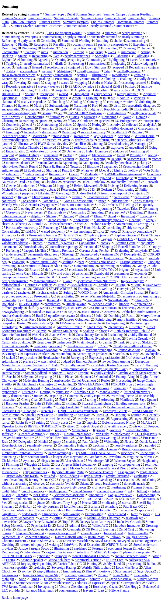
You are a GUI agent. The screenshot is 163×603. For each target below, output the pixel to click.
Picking (23, 44)
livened (37, 67)
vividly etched (103, 373)
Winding (84, 40)
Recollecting (120, 75)
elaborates (37, 151)
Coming (141, 117)
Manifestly (127, 399)
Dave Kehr (153, 285)
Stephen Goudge (102, 304)
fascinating (115, 334)
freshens (112, 205)
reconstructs (129, 296)
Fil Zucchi (9, 376)
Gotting (45, 392)
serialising (121, 388)
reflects (47, 285)
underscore (64, 342)
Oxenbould (101, 273)
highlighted (9, 491)
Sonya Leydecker (120, 495)
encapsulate (122, 90)
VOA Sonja (151, 170)
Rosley (105, 380)
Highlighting (116, 59)
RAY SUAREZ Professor (84, 113)
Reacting (61, 197)
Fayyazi (106, 239)
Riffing (142, 491)
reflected (132, 124)
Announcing (49, 124)
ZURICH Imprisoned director (130, 277)
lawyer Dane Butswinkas (40, 521)
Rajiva (22, 197)
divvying (146, 216)
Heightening (149, 460)
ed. (81, 235)
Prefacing (12, 250)
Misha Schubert (59, 560)
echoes (67, 124)
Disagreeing (126, 472)
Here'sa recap (11, 373)
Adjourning (104, 208)
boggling (63, 185)
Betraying (77, 357)
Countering (13, 124)
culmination (72, 258)
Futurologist (124, 178)
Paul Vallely (90, 441)
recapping (47, 94)
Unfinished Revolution (54, 438)
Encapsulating (15, 151)
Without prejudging (99, 350)
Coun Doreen (72, 350)
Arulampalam (58, 491)
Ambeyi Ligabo (62, 373)
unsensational (126, 480)
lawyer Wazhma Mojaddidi (98, 296)
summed (111, 33)
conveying (124, 288)
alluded (84, 216)
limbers (124, 304)
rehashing (111, 506)
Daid (21, 182)
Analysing (49, 48)
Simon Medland (36, 373)
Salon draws (32, 552)
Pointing (152, 365)
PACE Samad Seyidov (53, 143)
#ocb (80, 224)
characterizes (90, 533)
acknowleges (134, 518)
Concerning (110, 117)
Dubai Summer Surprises (84, 14)
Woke (127, 117)
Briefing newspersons (136, 449)
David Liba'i (103, 541)
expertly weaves (88, 71)
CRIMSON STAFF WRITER (52, 288)
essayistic (141, 250)
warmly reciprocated (91, 418)
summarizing (136, 40)
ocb (60, 113)
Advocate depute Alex (46, 529)
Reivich (103, 575)
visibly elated (112, 563)
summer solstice (77, 26)
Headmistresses (97, 197)
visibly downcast (121, 128)
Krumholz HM (84, 392)
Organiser (105, 342)
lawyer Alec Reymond (68, 457)
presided (61, 430)
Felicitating (53, 403)
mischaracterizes (47, 292)
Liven (65, 147)
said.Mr (30, 231)
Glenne (11, 185)
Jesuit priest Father (80, 346)
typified (105, 178)
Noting (96, 124)
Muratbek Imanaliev (127, 525)
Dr (94, 189)
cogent (138, 418)
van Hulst (102, 434)
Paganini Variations (59, 552)
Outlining (102, 40)
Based (112, 216)
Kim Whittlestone (98, 571)
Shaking (147, 342)
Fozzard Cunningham (96, 403)
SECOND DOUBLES (17, 556)
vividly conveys (33, 491)
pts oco (138, 426)
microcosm (81, 136)
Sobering (145, 101)
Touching (58, 101)
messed (51, 140)
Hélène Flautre (119, 590)
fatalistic (99, 128)
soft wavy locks (68, 338)
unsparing (55, 396)
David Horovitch (100, 510)
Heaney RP (145, 239)
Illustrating (99, 75)
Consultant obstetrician (17, 510)
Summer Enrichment (49, 26)
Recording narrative (19, 86)
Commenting (11, 52)
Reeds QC (102, 415)
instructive (74, 518)
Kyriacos (99, 430)
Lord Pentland (73, 506)
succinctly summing (79, 575)
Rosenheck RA (12, 445)
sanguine (132, 457)
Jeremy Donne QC (41, 480)
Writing (78, 109)
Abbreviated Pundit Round (20, 166)
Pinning (92, 563)
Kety (138, 365)
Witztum (46, 185)
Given (66, 140)
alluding (109, 79)
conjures (154, 67)
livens (112, 52)
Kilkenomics (73, 300)
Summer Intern (124, 26)
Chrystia (80, 480)
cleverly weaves (49, 86)
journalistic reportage (63, 246)
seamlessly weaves (40, 445)
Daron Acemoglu (59, 453)
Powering (20, 82)
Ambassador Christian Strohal (123, 292)
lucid (62, 128)
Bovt (21, 269)
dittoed (26, 342)
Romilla (37, 224)
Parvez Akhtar (75, 579)
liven (56, 56)
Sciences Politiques (128, 140)
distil (38, 140)
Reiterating (56, 174)
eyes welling (107, 438)
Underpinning (115, 323)
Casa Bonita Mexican (102, 308)
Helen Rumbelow (93, 182)
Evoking (68, 155)
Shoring (51, 170)
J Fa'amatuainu (70, 323)
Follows (115, 537)
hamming (12, 132)
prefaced (102, 354)
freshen (77, 197)
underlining (148, 480)
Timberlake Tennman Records (22, 453)
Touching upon (45, 487)
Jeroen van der (143, 369)
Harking (120, 415)
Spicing (21, 67)
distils (59, 63)
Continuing (150, 208)
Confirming (137, 151)
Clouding (51, 182)
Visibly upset (59, 422)
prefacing (40, 567)
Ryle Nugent (92, 476)
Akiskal (150, 350)
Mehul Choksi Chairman (103, 518)
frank (121, 342)
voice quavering (129, 464)
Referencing (69, 189)
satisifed (49, 476)
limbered (88, 121)
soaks (42, 510)
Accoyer (109, 312)
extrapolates (10, 159)
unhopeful (96, 495)
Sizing (22, 56)
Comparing (78, 212)
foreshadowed (113, 533)
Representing (119, 418)
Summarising (11, 37)
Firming (24, 487)
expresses (30, 354)
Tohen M (55, 151)
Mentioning (71, 227)
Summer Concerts (66, 18)
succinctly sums (82, 44)
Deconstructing (58, 220)
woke (145, 308)
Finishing (12, 464)
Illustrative (114, 124)
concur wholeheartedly (56, 418)
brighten (124, 269)
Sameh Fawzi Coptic (39, 415)
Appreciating (143, 304)
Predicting (92, 258)
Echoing (7, 44)
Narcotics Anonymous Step (41, 575)
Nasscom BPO (137, 159)
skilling (71, 403)
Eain (38, 403)
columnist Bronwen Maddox (38, 350)
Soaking (88, 331)
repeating (45, 376)
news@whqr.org (13, 312)
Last (101, 590)
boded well (29, 514)
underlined (136, 147)
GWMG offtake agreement (123, 174)
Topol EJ (68, 521)
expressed (98, 583)
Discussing (29, 48)
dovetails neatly (134, 483)
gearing (143, 224)
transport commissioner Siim (81, 205)
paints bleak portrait (62, 533)
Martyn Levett (150, 315)
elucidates (76, 269)
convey (105, 243)
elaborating (25, 59)
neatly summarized (37, 63)
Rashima (8, 350)
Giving (141, 266)
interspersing (35, 174)
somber (27, 571)
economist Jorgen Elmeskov (127, 548)
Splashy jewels (99, 235)
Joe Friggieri (57, 239)
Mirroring (90, 117)
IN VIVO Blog (29, 304)
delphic (36, 216)
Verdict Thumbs (28, 147)
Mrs (132, 499)
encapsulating (11, 109)
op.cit (55, 319)
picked (50, 109)
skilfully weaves (39, 308)
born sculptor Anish (34, 457)
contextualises (116, 113)
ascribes (115, 430)
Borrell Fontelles (129, 246)
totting (57, 518)
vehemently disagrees (42, 254)
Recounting (40, 56)
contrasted (9, 201)
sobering (21, 224)
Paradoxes (96, 457)
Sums (83, 155)
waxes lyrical (47, 361)
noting (152, 155)
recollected (21, 338)
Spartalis (119, 354)
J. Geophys (153, 246)
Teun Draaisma (54, 449)
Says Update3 (69, 476)
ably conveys (136, 227)
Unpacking (30, 159)
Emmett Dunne (86, 361)
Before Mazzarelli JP (88, 185)
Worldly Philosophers (96, 567)
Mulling (67, 262)
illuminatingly (11, 300)
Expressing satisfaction (105, 357)
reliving (149, 457)
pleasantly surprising (137, 552)
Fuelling (128, 205)
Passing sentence (131, 262)
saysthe (47, 407)
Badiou (151, 563)
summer (33, 14)
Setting (145, 52)
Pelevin (41, 331)
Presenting (62, 79)
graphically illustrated (125, 182)
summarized (97, 63)
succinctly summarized (56, 75)
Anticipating (91, 163)
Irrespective (125, 510)
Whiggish (30, 464)
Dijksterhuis (52, 579)
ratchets (7, 147)
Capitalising (87, 243)
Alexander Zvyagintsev (41, 205)
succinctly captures (110, 491)
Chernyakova (41, 197)
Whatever (87, 170)
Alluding (76, 101)
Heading (135, 220)
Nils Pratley (119, 201)
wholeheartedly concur (58, 159)
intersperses (116, 327)
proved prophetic (17, 296)
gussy (57, 441)
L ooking (24, 208)
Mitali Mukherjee (106, 552)
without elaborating (15, 483)
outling (34, 182)
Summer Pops (54, 14)
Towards (76, 166)
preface (28, 361)
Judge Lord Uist (68, 407)
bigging (42, 98)
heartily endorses (126, 445)
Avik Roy (25, 506)
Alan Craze (61, 266)
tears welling (103, 288)
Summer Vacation (14, 18)
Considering (29, 201)
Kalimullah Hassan (104, 449)
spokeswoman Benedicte (18, 75)
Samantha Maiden (43, 369)
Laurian (136, 415)
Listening (28, 392)
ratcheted (24, 292)
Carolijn (64, 277)
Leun (156, 250)
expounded (32, 109)
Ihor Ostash (40, 495)
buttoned (35, 312)
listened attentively (137, 392)
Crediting (8, 544)
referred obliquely (32, 544)
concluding (114, 227)
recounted (90, 246)
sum (105, 105)
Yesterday (98, 147)
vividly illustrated (140, 334)
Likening (44, 193)
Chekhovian (10, 460)
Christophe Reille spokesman (133, 346)
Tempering (129, 308)
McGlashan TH (81, 285)
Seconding (102, 56)
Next (134, 514)
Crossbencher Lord (136, 166)
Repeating (128, 216)
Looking (44, 90)
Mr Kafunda (28, 178)
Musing (39, 105)
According (83, 354)
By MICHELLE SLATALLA (95, 453)
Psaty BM (69, 170)
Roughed (8, 304)
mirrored (50, 147)
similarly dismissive (68, 308)
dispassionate (50, 460)
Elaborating (122, 56)
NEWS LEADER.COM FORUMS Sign (105, 384)
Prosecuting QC (45, 296)
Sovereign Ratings (63, 567)
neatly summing (133, 37)
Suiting (68, 292)
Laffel (46, 464)
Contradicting (11, 231)
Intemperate (10, 472)
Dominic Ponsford (14, 334)
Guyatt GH (9, 514)
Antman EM (110, 254)
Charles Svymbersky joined (102, 338)
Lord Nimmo (11, 415)
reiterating (58, 468)
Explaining (140, 44)
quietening (9, 457)
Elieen (98, 216)
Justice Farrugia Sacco (33, 548)
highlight (8, 579)
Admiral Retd (78, 525)
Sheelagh (68, 254)
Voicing (30, 94)
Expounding (109, 48)
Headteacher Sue (54, 357)
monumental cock (18, 163)
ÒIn (155, 224)
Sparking (97, 212)
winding (97, 143)
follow (71, 121)
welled (63, 94)
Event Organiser (146, 541)
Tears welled (79, 128)
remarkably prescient (48, 346)
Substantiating (59, 105)
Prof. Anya (98, 487)
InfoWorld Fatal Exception (82, 544)
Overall (74, 174)
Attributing (65, 415)
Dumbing (114, 315)
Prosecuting (123, 380)
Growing (59, 178)
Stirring (27, 79)
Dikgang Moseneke (118, 579)
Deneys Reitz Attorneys (96, 521)
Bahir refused (75, 510)
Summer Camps (114, 14)
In (104, 98)
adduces (118, 151)
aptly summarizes (35, 472)
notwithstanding (13, 480)
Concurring (68, 48)
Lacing (10, 560)
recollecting (55, 67)
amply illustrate (47, 571)
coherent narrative (37, 537)
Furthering (118, 487)
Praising (113, 185)
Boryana (94, 506)
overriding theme (122, 396)
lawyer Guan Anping (116, 361)
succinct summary (93, 132)
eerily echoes (103, 94)
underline (37, 239)
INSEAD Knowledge (79, 86)
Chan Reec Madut (33, 319)
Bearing (49, 399)
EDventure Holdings (35, 266)
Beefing (108, 529)
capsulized (142, 197)
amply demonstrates (15, 396)
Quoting (60, 59)
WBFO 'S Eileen (116, 544)
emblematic (122, 434)
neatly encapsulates (34, 101)
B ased (67, 281)
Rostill (130, 315)
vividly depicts (147, 79)
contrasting (107, 266)
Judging (93, 109)
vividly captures (94, 396)
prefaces (76, 239)
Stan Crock (95, 327)
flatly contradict (28, 449)
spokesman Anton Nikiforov (96, 281)
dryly (133, 342)
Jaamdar (21, 495)
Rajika (50, 312)
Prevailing (115, 457)
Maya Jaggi (63, 193)
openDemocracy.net (61, 315)
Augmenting (124, 224)
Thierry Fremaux (62, 250)
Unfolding (35, 220)
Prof (95, 105)
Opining (68, 216)
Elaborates (147, 499)
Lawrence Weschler (76, 541)
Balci (55, 365)
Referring (129, 48)
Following (142, 56)
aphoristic (43, 556)
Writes (43, 518)
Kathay (22, 529)
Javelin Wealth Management (137, 373)
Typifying (12, 63)
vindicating (109, 502)
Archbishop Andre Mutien (138, 312)
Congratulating (84, 266)
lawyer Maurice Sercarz (18, 438)
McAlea (146, 422)
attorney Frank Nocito (17, 499)
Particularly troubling (37, 327)
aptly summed (76, 37)
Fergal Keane (149, 472)
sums (44, 52)
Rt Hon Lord (115, 560)
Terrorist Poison (12, 220)
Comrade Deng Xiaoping (19, 411)
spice (100, 231)
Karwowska (10, 575)
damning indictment (36, 430)
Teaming (84, 288)
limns (35, 579)
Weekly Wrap (11, 205)
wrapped (124, 136)
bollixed (130, 86)
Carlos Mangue (143, 201)
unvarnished (10, 521)
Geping (64, 480)
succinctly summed (104, 37)
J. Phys (134, 354)
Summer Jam (137, 18)
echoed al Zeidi (109, 86)
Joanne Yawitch (60, 334)
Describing (9, 48)
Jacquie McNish (35, 250)
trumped (61, 556)
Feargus (97, 548)
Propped (153, 426)
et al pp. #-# (117, 212)
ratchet (156, 159)
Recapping (41, 44)
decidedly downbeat (118, 163)
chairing (71, 441)
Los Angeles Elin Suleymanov (76, 464)
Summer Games (92, 18)
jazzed (102, 201)
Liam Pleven (65, 376)
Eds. (122, 499)
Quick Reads (148, 441)
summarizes (151, 59)
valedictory (13, 174)
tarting (91, 399)
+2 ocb (102, 346)
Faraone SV (50, 201)
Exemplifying (125, 376)
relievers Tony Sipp (64, 502)
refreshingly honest (27, 388)
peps (44, 178)
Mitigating (64, 71)
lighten (37, 243)
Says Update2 (146, 571)
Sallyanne (27, 376)
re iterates (140, 388)
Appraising (70, 163)
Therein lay (46, 128)
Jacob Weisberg (101, 480)
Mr (113, 98)
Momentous (80, 430)
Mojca (72, 312)
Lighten (7, 59)
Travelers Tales (127, 208)
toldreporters (93, 407)
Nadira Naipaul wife (69, 537)
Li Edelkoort (32, 170)
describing (102, 90)
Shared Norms (82, 491)
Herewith (151, 182)
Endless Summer (102, 22)
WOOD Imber (88, 292)
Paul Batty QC (133, 506)
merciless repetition (15, 567)
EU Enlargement (126, 121)
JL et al (130, 441)
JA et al (104, 170)
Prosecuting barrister (43, 235)
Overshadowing (118, 143)
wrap (5, 82)
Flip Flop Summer (23, 22)
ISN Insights (10, 354)
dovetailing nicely (116, 426)
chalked (146, 48)
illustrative (25, 143)
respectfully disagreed (141, 105)
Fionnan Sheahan (142, 487)
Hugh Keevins (114, 258)
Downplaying (133, 254)
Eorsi (60, 525)
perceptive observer (15, 277)
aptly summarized (86, 79)
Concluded (103, 376)
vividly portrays (48, 506)
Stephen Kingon (125, 235)
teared (65, 82)
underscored (14, 254)
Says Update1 (148, 399)
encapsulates (28, 71)
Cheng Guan (29, 399)
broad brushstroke (106, 483)
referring (104, 140)
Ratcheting (50, 227)
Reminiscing (138, 323)
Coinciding (147, 453)
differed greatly (12, 308)
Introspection (151, 121)
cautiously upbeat (44, 189)
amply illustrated (117, 476)
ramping (107, 464)
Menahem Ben (102, 155)
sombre (95, 579)
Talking (120, 285)
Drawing (92, 98)
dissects (85, 315)
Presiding (103, 285)
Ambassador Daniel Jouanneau (75, 380)
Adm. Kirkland (16, 369)
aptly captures (103, 136)
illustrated (135, 327)
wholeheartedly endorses (70, 583)
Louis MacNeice (127, 567)
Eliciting (12, 430)
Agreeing (44, 59)
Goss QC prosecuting (78, 201)
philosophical (11, 285)
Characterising (148, 128)
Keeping (99, 159)
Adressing (108, 399)
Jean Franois (129, 438)
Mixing (136, 285)
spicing (76, 59)
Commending (146, 495)
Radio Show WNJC (44, 541)
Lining (118, 170)
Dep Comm (34, 300)
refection (83, 552)
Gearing (47, 113)
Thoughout (38, 468)
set (130, 491)
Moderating (92, 174)
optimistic (62, 392)
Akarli (46, 354)
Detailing (136, 212)
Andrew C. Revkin (69, 327)
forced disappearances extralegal (69, 208)
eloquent (85, 376)
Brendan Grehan (46, 163)
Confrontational (16, 288)
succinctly (128, 453)
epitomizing (10, 361)
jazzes (134, 59)
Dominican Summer (130, 22)
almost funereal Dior (112, 468)
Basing (21, 323)
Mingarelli (26, 128)
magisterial (20, 502)
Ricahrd (35, 269)
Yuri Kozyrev (11, 117)
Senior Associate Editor (32, 583)
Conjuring (96, 52)
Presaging (136, 155)
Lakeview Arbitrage (50, 499)
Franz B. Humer (54, 166)
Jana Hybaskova (98, 388)
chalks (118, 40)
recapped (118, 67)
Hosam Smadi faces (77, 434)
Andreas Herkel (103, 82)
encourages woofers (120, 101)
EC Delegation (23, 441)
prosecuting (134, 563)
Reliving (137, 132)
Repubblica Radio (116, 109)
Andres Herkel (86, 193)
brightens (39, 502)
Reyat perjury (43, 338)
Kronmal (53, 300)
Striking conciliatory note (19, 113)
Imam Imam (96, 537)
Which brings (84, 438)
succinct (7, 197)
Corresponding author (90, 277)
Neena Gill (89, 502)
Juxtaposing (46, 586)
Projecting (62, 90)
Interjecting (118, 63)
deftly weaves (54, 269)
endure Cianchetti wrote (131, 556)
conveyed (123, 541)
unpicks (92, 422)
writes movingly (81, 231)
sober (146, 514)
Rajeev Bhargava (132, 281)
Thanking (18, 262)
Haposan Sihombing (30, 533)
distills (10, 71)
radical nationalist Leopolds (91, 556)
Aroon (76, 98)
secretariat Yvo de (62, 483)
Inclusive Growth (129, 521)
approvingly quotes (73, 487)
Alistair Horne (145, 136)
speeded (104, 121)
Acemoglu (73, 529)
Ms (85, 189)
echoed (6, 67)
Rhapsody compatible (137, 231)
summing (93, 33)
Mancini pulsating (46, 281)
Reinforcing (103, 319)
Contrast (73, 396)
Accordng (30, 132)
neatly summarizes (77, 56)
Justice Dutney (29, 155)
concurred (51, 155)
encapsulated (117, 514)
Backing (7, 56)
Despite (83, 373)
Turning (78, 52)
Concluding (49, 40)
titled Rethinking (25, 258)
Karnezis (8, 487)
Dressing (152, 525)
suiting (40, 422)
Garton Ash (136, 258)
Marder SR (39, 136)
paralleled (149, 445)
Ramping (8, 128)
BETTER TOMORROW (45, 426)
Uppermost (9, 98)
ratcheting (67, 296)
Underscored (88, 254)
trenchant (82, 273)
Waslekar (38, 334)
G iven (73, 499)
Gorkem (106, 189)
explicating (141, 476)
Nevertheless (34, 212)
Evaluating (122, 250)
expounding (64, 354)
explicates (117, 147)
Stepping (8, 155)
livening (30, 52)
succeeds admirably (31, 434)
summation (60, 52)
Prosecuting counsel (132, 82)
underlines (28, 185)
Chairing (8, 121)
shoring (104, 331)
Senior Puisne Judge (43, 262)
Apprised (149, 94)
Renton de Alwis (129, 350)
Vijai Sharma (28, 407)
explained (80, 548)
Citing (108, 71)
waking (54, 544)
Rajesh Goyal (89, 426)
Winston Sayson (125, 460)
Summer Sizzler (22, 26)
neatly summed (100, 26)
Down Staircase (96, 67)
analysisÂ (150, 124)
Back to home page (15, 597)
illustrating (61, 548)
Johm (99, 315)
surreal (127, 502)
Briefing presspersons (131, 403)
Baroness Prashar (18, 403)
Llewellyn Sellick (115, 411)
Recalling (59, 44)
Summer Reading (140, 14)
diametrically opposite (109, 220)
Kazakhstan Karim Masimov (109, 365)
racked (10, 357)
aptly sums (28, 40)
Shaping (107, 246)
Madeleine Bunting (36, 380)
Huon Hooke (92, 227)
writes (77, 422)
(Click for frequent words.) (64, 33)
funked (38, 396)
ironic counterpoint (114, 193)
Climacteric (50, 514)
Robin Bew (23, 422)
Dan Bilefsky (57, 212)
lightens (23, 105)
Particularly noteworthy (22, 227)
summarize (128, 52)
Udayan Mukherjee (65, 331)
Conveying (94, 101)
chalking (126, 79)
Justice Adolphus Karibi (22, 476)
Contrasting (94, 59)
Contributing (125, 189)
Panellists (79, 143)
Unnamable (93, 323)
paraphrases (52, 304)
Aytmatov (29, 460)
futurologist (10, 327)
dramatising (95, 300)
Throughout (81, 94)
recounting (60, 98)
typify (64, 109)
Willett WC (100, 525)
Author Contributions (16, 315)
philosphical (60, 136)
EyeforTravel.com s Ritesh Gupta (129, 407)
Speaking (43, 79)
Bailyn (91, 239)
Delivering (73, 151)
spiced (43, 121)
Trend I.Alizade (142, 411)
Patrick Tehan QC (70, 563)
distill (117, 105)
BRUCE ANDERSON (98, 499)
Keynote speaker (31, 560)
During (155, 82)
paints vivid (121, 197)
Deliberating (10, 552)
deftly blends (84, 140)
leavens (88, 590)
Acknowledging (142, 63)
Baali (39, 315)
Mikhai (43, 441)
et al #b (56, 510)
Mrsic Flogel (85, 342)
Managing (141, 143)
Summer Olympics (76, 22)
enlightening (10, 170)
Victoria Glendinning (73, 586)
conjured (74, 67)
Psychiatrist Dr (41, 525)
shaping (50, 82)
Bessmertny (78, 449)
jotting (156, 556)
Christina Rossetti (14, 541)
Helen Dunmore (97, 151)
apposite (144, 510)
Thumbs (7, 105)
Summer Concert (40, 18)
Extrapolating (94, 514)
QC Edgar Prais (146, 434)
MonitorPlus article (88, 560)
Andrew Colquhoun (76, 319)
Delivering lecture (136, 185)
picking (142, 163)
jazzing (57, 121)
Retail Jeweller (138, 533)
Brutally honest (74, 365)
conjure (27, 98)
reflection (80, 147)
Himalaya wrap (76, 304)
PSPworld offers (60, 273)
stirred (71, 426)
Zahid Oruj (126, 529)
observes (39, 483)
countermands (68, 590)
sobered (7, 449)
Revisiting (69, 132)
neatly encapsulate (143, 113)
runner (54, 434)
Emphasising (72, 571)
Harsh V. (68, 235)
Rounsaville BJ (44, 277)
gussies (74, 117)
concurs (139, 98)
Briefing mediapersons (68, 495)
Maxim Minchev (81, 468)
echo (39, 208)
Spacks (82, 124)
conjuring (138, 193)
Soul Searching (55, 388)
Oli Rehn (92, 529)
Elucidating (141, 109)
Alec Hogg (130, 586)
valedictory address (15, 243)
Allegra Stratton (142, 468)
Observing (13, 212)
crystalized (142, 269)
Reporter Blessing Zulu (68, 472)
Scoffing (125, 266)
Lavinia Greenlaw (138, 338)
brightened (29, 418)
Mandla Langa (109, 392)
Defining (31, 285)
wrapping (80, 82)
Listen (77, 399)
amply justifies (127, 319)
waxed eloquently (53, 231)
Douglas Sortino (137, 537)
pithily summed (127, 94)
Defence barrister (60, 224)
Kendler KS (119, 132)
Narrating (80, 105)
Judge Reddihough (82, 178)
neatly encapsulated (15, 281)
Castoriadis (9, 342)
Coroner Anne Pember (94, 250)
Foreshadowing (33, 246)
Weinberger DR (98, 460)
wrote (113, 231)
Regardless (44, 342)
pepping (27, 193)
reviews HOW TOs (101, 269)
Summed (68, 40)
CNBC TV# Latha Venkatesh (78, 411)
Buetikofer (141, 575)
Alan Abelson (73, 460)
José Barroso (90, 312)
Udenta (84, 483)
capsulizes (111, 166)
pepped (47, 71)
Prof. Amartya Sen (138, 357)
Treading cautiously (15, 346)
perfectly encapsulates (113, 44)
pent (81, 262)
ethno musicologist (74, 369)
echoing (139, 75)
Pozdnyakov (152, 354)
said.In (124, 98)
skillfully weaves (129, 71)
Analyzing (150, 296)
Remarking (26, 121)
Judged (66, 361)
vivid (5, 338)
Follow (133, 170)
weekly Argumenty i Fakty (110, 369)
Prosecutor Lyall (13, 235)
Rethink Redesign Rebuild (132, 331)
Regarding (136, 67)
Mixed (61, 285)
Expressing (9, 79)
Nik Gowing (71, 514)
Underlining (25, 90)
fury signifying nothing (36, 563)
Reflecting (9, 40)
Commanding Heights (73, 445)
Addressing (81, 220)
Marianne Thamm (101, 472)
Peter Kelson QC (42, 323)
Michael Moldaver (14, 189)
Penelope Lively (100, 224)
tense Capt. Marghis (29, 273)
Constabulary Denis (89, 334)
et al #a (31, 124)
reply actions (29, 357)
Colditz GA (125, 239)
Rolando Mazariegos (39, 590)
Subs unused (123, 571)
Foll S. (63, 399)
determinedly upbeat (16, 140)
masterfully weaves (61, 243)
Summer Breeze (49, 22)
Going (153, 147)
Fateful (153, 292)
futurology (56, 117)
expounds (140, 273)
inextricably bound (14, 136)
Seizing (11, 319)
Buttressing (76, 63)
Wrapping (31, 37)
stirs (9, 529)
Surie (22, 579)
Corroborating (35, 117)
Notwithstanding (119, 300)
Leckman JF (101, 445)
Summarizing (52, 37)
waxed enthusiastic (102, 262)
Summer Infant (115, 18)
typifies (82, 75)
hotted (36, 82)
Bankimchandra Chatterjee (35, 384)
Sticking (51, 216)
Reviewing (88, 48)
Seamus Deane (125, 243)
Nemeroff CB (11, 537)
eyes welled (50, 258)
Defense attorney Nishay (119, 422)
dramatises (49, 132)
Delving (116, 159)
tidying (20, 239)
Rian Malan (121, 575)
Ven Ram (84, 415)
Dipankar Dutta (12, 426)
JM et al (76, 388)
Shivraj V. (142, 300)
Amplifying (82, 90)
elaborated (9, 101)
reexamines (121, 273)
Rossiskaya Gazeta (105, 586)
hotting (84, 159)
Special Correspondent (125, 583)
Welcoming (111, 441)
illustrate (93, 166)
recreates (47, 411)
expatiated (69, 182)
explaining (65, 384)
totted (121, 155)
